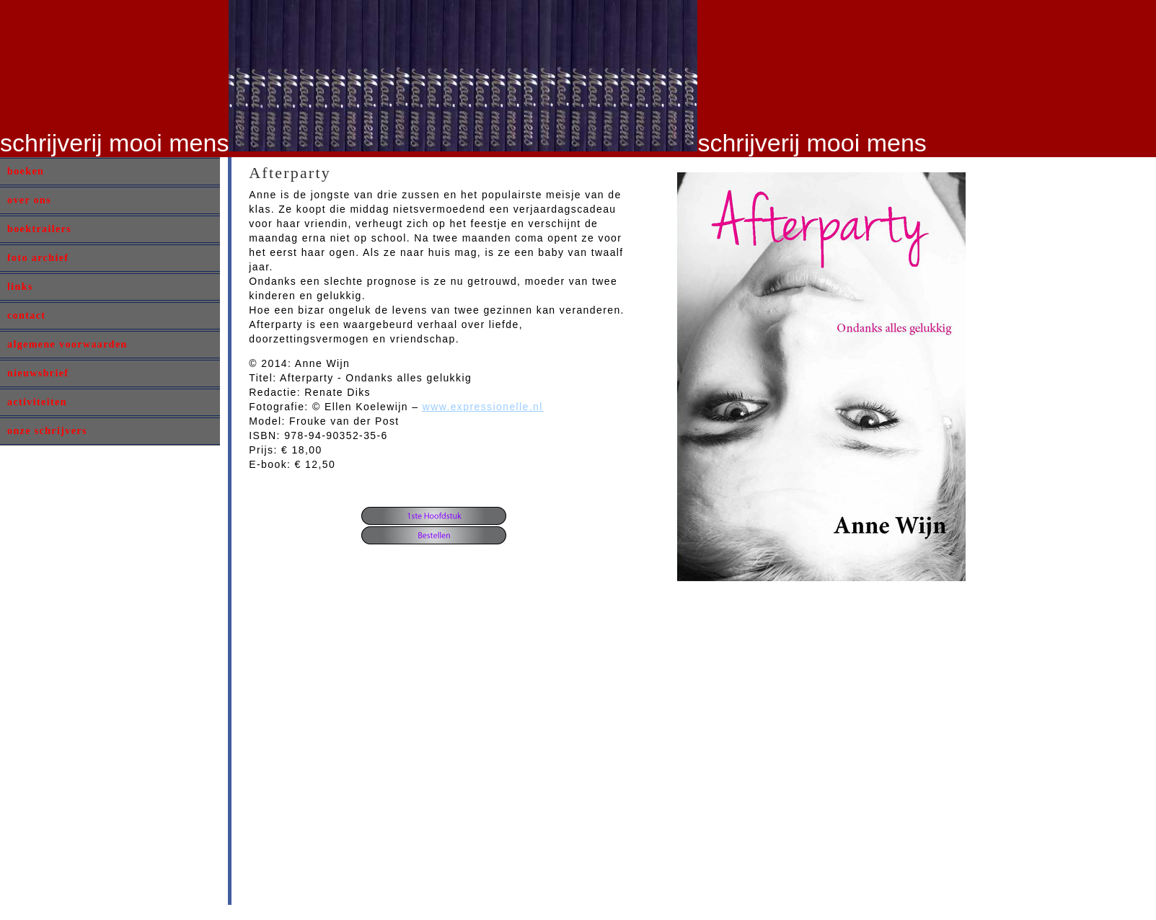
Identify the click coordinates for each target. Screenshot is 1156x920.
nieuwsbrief (38, 373)
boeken (25, 171)
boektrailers (39, 229)
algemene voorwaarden (67, 344)
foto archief (38, 257)
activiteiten (37, 402)
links (20, 286)
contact (26, 315)
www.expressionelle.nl (483, 406)
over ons (29, 200)
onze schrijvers (47, 430)
